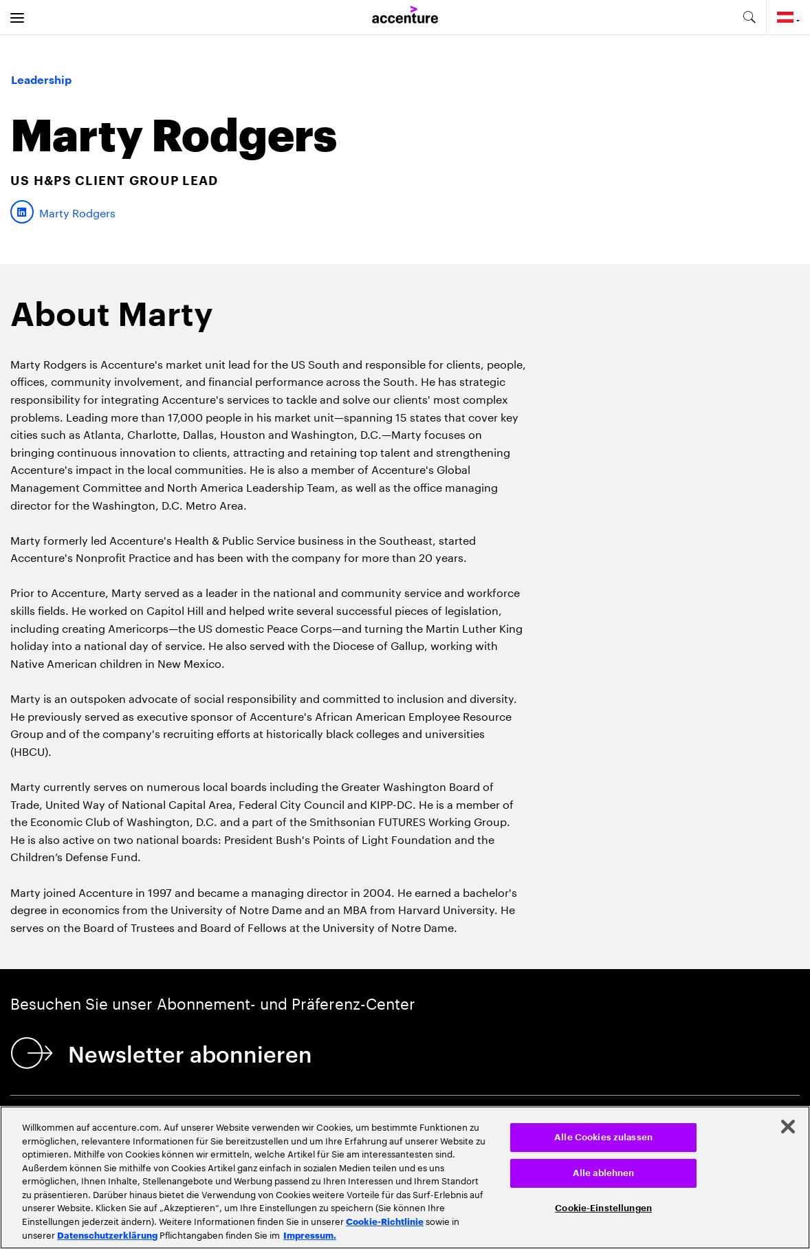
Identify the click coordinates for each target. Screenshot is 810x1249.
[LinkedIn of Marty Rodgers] (63, 212)
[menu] (17, 17)
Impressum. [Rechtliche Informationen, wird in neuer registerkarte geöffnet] (309, 1234)
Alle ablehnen (604, 1173)
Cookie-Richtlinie (385, 1221)
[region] (405, 1177)
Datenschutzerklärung (107, 1234)
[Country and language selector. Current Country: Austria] (788, 17)
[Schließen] (788, 1126)
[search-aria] (749, 17)
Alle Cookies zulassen (603, 1137)
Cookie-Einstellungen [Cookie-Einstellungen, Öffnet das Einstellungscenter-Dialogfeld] (603, 1208)
